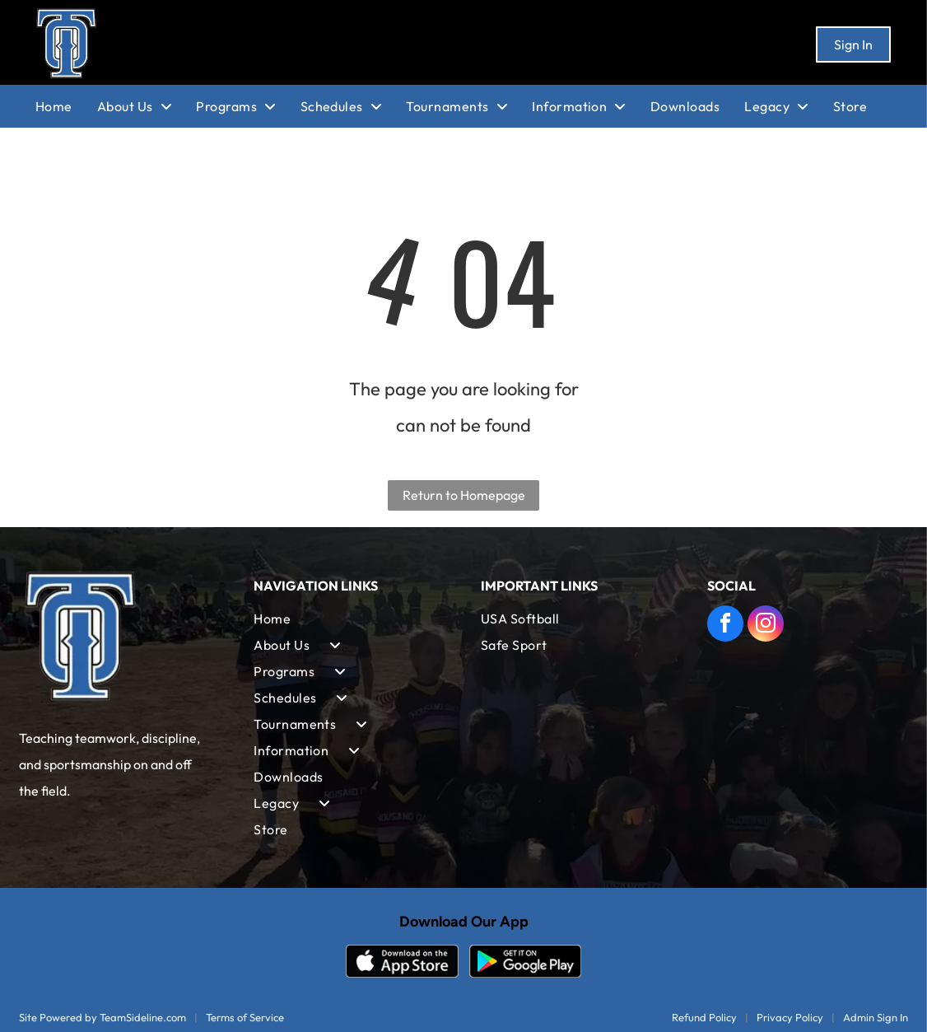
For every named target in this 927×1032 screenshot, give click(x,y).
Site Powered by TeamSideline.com (102, 1017)
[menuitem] (66, 106)
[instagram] (766, 625)
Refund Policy (704, 1017)
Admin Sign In (875, 1017)
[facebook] (725, 625)
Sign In (853, 44)
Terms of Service (245, 1017)
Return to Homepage (464, 495)
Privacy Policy (790, 1017)
